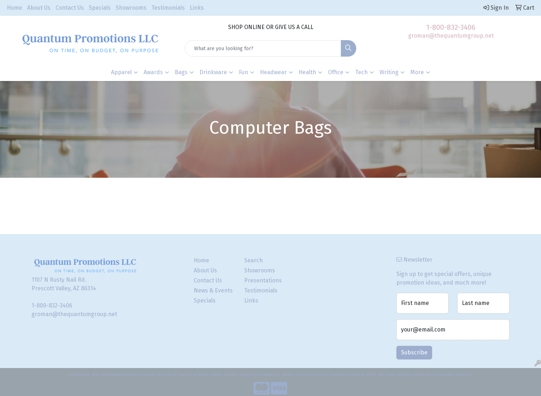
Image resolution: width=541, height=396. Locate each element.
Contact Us (69, 7)
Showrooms (131, 7)
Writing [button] (389, 72)
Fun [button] (243, 72)
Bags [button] (181, 72)
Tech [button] (361, 72)
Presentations (263, 280)
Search (253, 260)
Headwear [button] (273, 72)
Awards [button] (153, 72)
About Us (38, 7)
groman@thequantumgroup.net (451, 35)
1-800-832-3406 (450, 27)
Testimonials (168, 7)
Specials (100, 7)
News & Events (213, 290)
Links (197, 7)
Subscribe (414, 352)
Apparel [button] (121, 72)
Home (14, 7)
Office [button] (335, 72)
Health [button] (307, 72)
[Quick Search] (263, 48)
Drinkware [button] (213, 72)
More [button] (417, 72)
